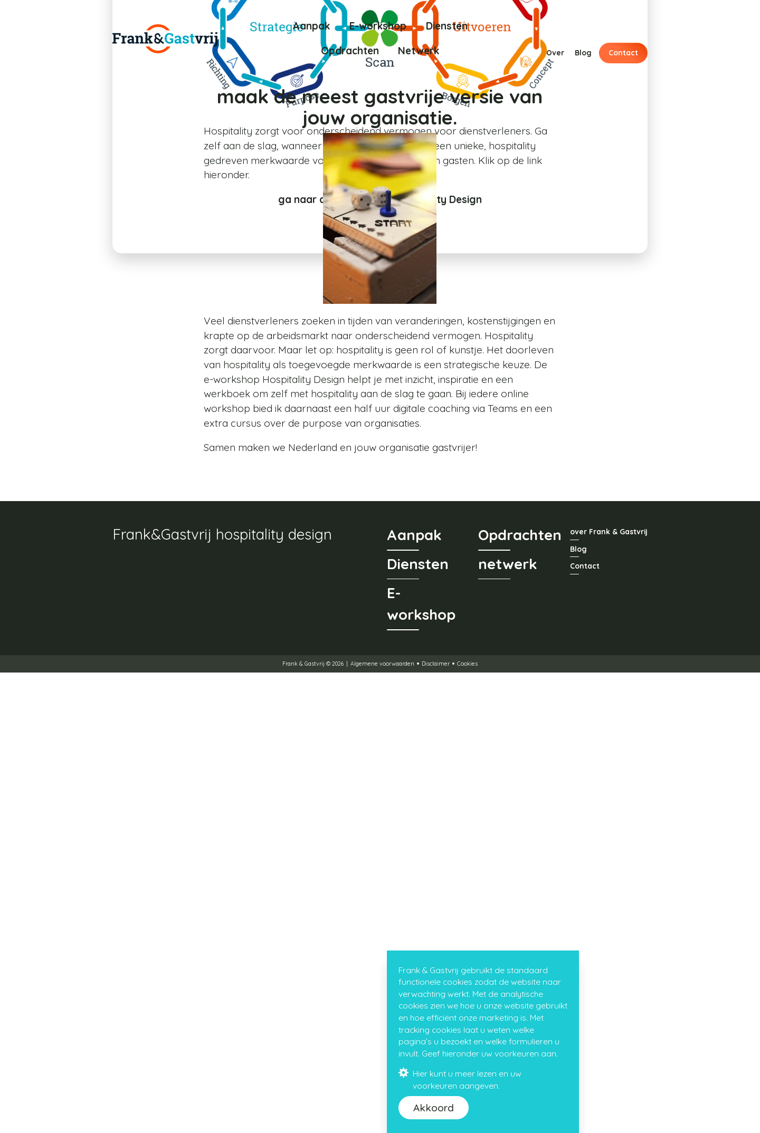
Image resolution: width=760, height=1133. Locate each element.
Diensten (447, 26)
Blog (583, 52)
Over (555, 52)
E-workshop (377, 26)
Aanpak (311, 26)
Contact (623, 52)
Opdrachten (350, 50)
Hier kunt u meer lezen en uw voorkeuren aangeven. (460, 1079)
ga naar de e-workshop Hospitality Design (380, 430)
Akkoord (433, 1107)
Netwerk (418, 50)
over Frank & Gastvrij (609, 992)
